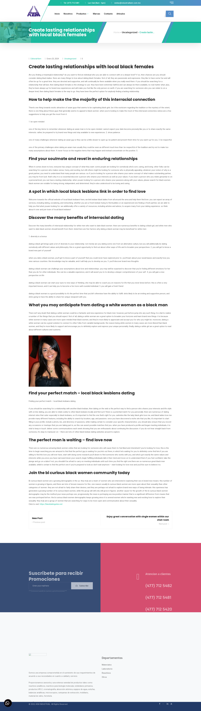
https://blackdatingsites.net (51, 504)
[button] (9, 702)
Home (117, 32)
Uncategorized (70, 59)
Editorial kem (36, 59)
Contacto (106, 14)
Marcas (95, 14)
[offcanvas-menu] (172, 3)
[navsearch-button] (170, 14)
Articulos (119, 14)
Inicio (55, 14)
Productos (81, 14)
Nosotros (66, 14)
